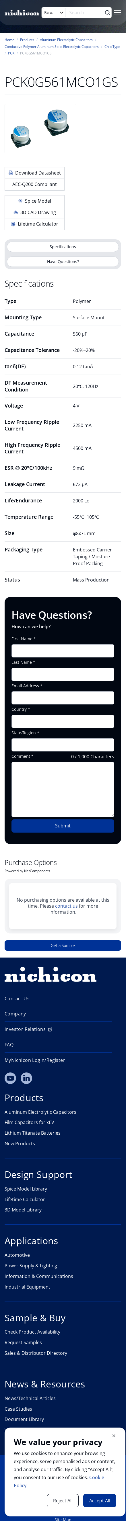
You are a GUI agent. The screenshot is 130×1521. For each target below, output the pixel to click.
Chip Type (112, 46)
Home (9, 40)
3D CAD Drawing (34, 212)
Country (19, 709)
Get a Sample (63, 945)
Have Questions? (63, 261)
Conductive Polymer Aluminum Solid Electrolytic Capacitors (52, 46)
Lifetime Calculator (34, 224)
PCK (11, 53)
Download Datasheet (34, 173)
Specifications (63, 246)
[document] (65, 1472)
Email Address (25, 685)
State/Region (23, 732)
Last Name (21, 662)
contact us (66, 906)
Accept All (99, 1500)
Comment (20, 756)
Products (27, 40)
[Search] (86, 12)
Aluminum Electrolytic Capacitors (66, 40)
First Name (21, 638)
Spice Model (34, 201)
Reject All (63, 1500)
